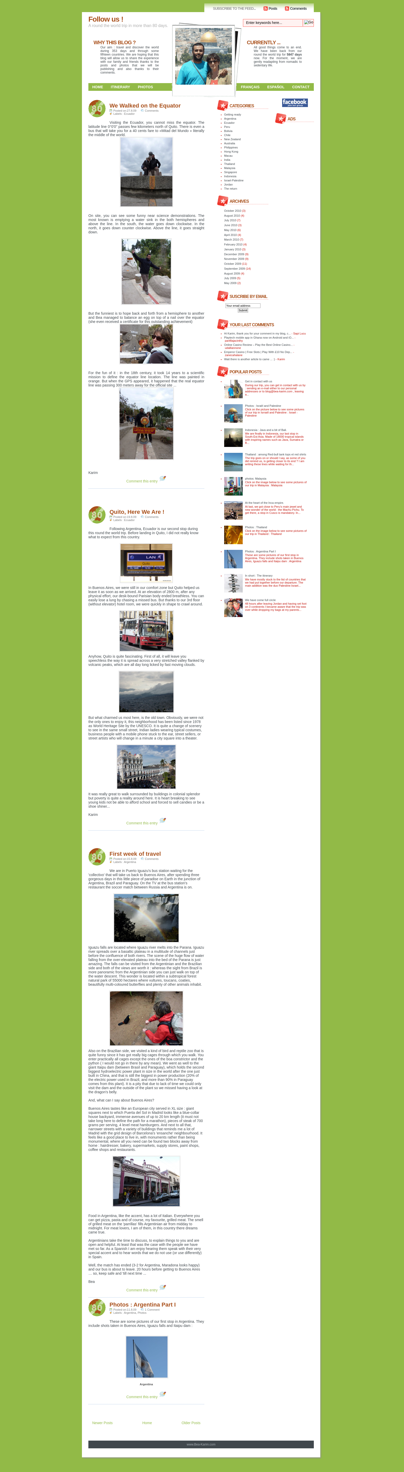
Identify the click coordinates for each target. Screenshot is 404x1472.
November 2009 (234, 258)
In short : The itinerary (259, 575)
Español (275, 87)
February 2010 (233, 244)
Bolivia (228, 131)
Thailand (229, 163)
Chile (227, 135)
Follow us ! (105, 19)
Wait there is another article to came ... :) (249, 359)
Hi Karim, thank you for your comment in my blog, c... (257, 333)
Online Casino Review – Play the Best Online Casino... (258, 344)
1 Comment (152, 1309)
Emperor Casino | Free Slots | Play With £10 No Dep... (258, 352)
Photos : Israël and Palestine (263, 405)
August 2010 (232, 215)
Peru (227, 126)
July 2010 (230, 220)
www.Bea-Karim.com (201, 1444)
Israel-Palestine (234, 180)
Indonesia (230, 176)
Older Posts (191, 1423)
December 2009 (234, 254)
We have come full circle (260, 600)
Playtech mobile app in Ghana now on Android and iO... (259, 337)
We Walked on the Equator (145, 105)
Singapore (230, 172)
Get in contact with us (258, 381)
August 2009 (232, 273)
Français (250, 87)
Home (97, 87)
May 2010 (230, 230)
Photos (145, 87)
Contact (300, 87)
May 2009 (230, 283)
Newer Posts (102, 1423)
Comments (298, 8)
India (227, 159)
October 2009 (232, 263)
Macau (228, 155)
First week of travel (135, 854)
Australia (229, 143)
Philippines (231, 147)
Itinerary (120, 87)
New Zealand (232, 139)
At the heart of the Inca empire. (264, 502)
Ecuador (129, 113)
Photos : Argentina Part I (143, 1304)
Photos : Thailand (256, 527)
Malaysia (229, 168)
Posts (273, 8)
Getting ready (232, 114)
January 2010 (232, 249)
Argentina (130, 861)
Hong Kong (231, 151)
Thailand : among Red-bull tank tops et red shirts (275, 454)
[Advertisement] (148, 496)
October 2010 (232, 210)
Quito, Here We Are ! (137, 512)
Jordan (228, 184)
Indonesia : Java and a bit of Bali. (266, 429)
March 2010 (231, 239)
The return (230, 188)
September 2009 (234, 268)
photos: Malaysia (255, 478)
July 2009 (230, 278)
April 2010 (230, 234)
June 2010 (230, 225)
